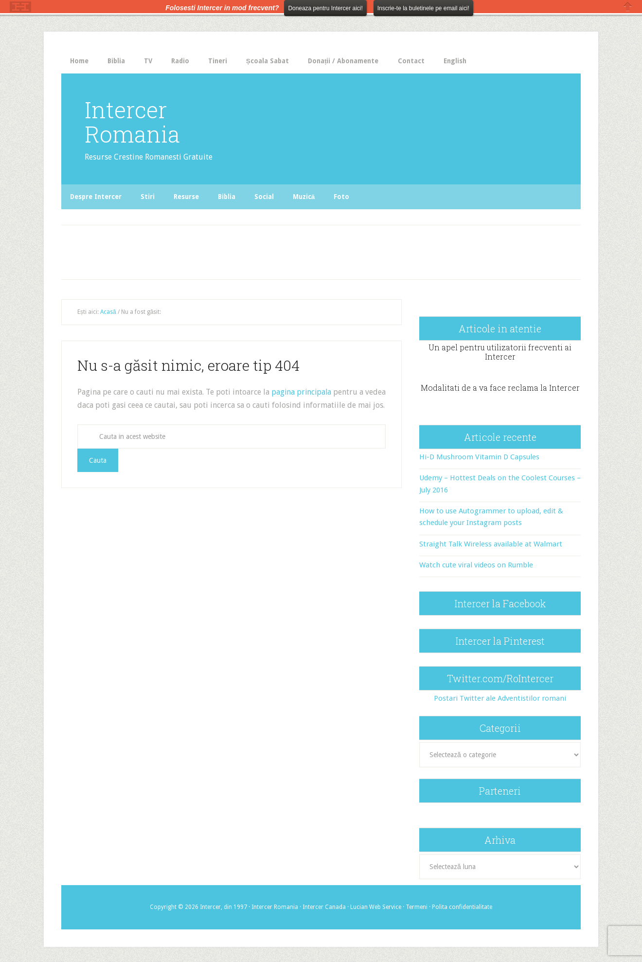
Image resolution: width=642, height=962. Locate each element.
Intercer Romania (136, 121)
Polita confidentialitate (462, 906)
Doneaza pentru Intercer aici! (325, 8)
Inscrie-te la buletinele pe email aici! (423, 8)
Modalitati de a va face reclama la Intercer (500, 387)
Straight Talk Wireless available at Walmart (490, 543)
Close (628, 6)
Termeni (417, 906)
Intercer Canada (324, 906)
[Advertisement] (264, 249)
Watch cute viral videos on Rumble (476, 564)
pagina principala (302, 392)
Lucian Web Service (375, 906)
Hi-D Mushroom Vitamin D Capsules (479, 456)
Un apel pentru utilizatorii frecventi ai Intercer (499, 351)
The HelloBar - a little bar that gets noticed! (20, 6)
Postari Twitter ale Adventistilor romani (500, 698)
